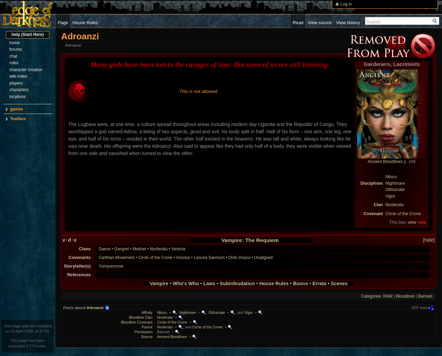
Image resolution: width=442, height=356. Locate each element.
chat (13, 56)
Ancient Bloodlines (385, 161)
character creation (25, 69)
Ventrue (178, 249)
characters (19, 89)
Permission (144, 332)
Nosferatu (394, 204)
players (16, 83)
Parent (147, 327)
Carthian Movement (117, 257)
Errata (319, 283)
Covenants (79, 257)
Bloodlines (405, 296)
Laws (209, 283)
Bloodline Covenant (136, 322)
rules (13, 62)
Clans (84, 249)
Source (146, 337)
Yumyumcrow (111, 266)
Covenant (373, 213)
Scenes (339, 283)
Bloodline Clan (141, 317)
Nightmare (395, 183)
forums (15, 49)
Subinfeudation (237, 283)
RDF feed (419, 308)
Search (373, 22)
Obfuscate (395, 189)
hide (428, 240)
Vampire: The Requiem (250, 240)
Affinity (147, 312)
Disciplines (372, 183)
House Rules (274, 283)
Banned (425, 296)
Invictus (183, 257)
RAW (387, 296)
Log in (346, 4)
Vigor (390, 196)
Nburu (391, 176)
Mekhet (139, 249)
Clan (378, 204)
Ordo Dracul (239, 257)
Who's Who (186, 283)
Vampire (159, 283)
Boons (300, 283)
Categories (371, 296)
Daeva (104, 249)
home (14, 42)
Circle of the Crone (403, 213)
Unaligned (263, 257)
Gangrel (121, 249)
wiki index (18, 76)
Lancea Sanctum (209, 257)
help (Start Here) (27, 34)
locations (17, 96)
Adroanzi (95, 308)
